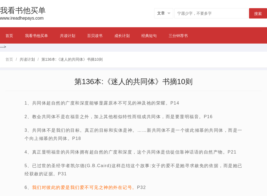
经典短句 (149, 35)
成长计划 (122, 35)
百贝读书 (94, 35)
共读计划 (67, 35)
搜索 (258, 13)
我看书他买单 (36, 35)
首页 (9, 35)
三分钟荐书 (178, 35)
